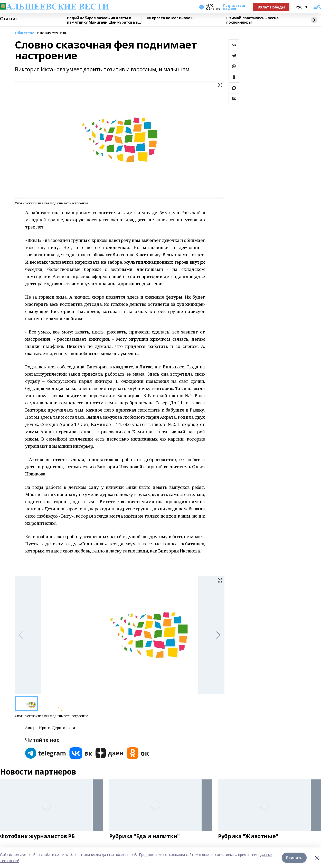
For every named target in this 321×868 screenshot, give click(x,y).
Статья (8, 19)
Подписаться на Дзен (234, 7)
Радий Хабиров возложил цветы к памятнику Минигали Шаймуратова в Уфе (102, 20)
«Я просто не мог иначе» (169, 18)
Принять (294, 857)
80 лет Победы (271, 7)
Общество (24, 33)
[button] (218, 635)
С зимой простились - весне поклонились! (252, 20)
